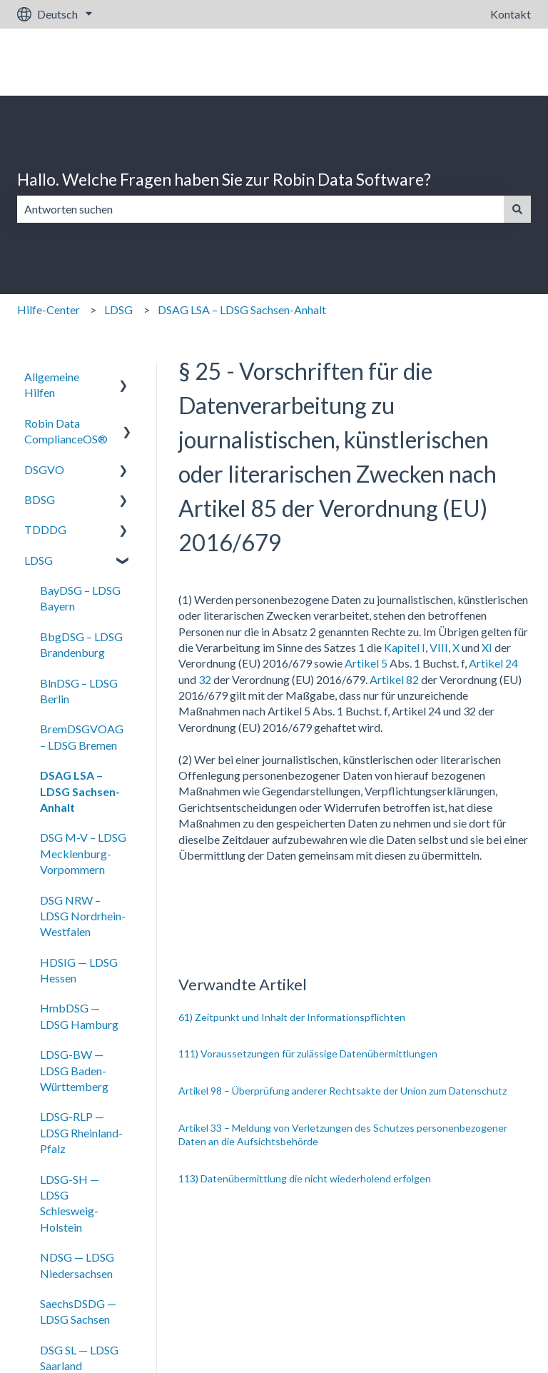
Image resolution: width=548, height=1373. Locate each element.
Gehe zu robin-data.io (464, 62)
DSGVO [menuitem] (44, 469)
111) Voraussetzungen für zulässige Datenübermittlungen (307, 1053)
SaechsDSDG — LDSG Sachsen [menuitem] (78, 1311)
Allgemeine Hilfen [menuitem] (51, 384)
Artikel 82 (394, 679)
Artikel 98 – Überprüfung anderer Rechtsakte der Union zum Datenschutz (342, 1091)
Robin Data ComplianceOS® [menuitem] (66, 431)
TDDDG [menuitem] (45, 529)
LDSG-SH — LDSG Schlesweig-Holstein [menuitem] (69, 1203)
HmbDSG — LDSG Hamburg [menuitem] (79, 1015)
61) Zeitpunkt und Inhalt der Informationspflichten (291, 1017)
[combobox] (260, 209)
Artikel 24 (492, 663)
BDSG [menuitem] (39, 499)
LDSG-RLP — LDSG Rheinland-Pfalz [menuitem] (81, 1132)
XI (487, 647)
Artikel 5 (366, 663)
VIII (439, 647)
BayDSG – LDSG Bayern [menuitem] (80, 598)
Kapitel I (404, 647)
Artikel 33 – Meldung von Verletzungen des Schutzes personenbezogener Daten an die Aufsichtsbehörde (342, 1135)
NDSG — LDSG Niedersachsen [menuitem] (77, 1264)
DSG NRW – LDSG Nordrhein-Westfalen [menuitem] (83, 916)
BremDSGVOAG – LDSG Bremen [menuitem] (81, 736)
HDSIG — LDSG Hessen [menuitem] (79, 970)
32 (204, 679)
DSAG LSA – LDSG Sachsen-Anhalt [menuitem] (80, 791)
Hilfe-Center (48, 309)
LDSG (118, 309)
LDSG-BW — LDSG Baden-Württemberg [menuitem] (74, 1070)
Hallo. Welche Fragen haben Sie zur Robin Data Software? (224, 179)
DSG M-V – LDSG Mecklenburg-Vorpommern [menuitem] (83, 853)
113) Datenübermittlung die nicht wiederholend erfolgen (304, 1178)
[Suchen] (517, 209)
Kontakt (510, 14)
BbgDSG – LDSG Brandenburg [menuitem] (81, 644)
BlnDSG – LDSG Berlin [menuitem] (79, 690)
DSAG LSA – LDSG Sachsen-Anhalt (242, 309)
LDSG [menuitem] (38, 560)
